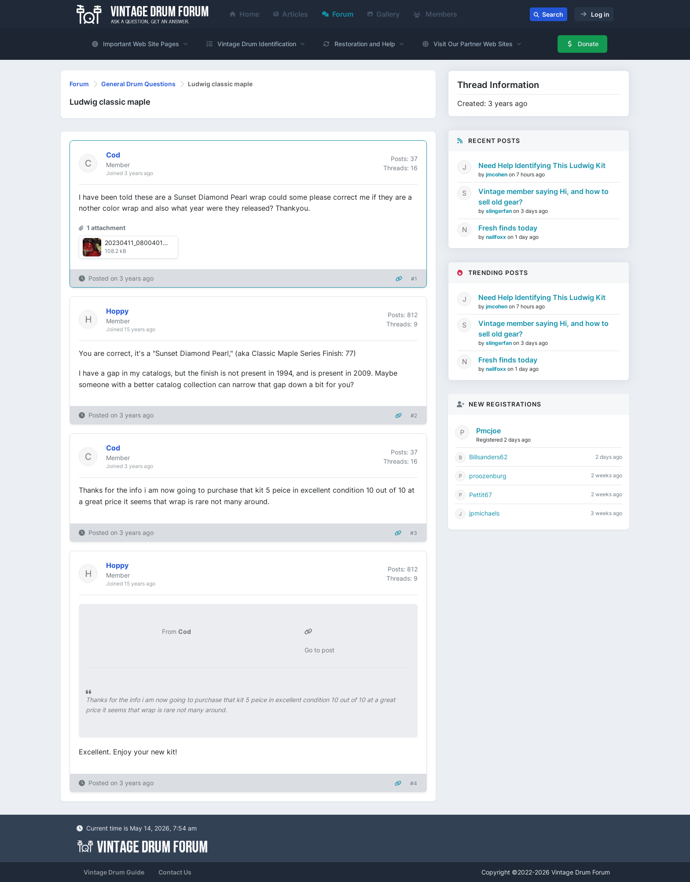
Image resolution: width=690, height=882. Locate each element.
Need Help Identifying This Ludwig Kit (542, 165)
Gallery (383, 14)
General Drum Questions (138, 84)
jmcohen (497, 174)
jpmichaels (484, 513)
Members (435, 14)
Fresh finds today (507, 227)
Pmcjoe (488, 430)
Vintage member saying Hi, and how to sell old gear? (543, 196)
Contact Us (174, 872)
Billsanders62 (488, 457)
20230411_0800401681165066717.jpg (161, 242)
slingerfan (499, 211)
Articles (290, 14)
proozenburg (487, 475)
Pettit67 (480, 494)
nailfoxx (496, 237)
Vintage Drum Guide (114, 872)
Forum (337, 14)
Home (244, 14)
